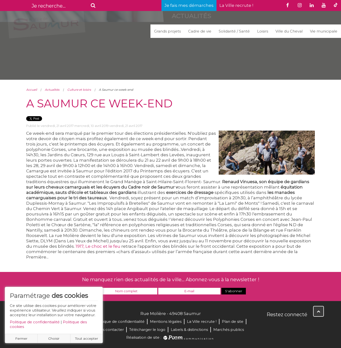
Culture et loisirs (79, 89)
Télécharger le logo (147, 329)
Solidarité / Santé (234, 31)
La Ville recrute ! (236, 5)
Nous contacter (109, 329)
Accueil (31, 89)
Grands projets (167, 31)
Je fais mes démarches (189, 5)
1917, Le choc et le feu (98, 246)
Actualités (52, 89)
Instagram (303, 325)
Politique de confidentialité (35, 322)
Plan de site (232, 321)
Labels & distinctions (189, 329)
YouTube (292, 325)
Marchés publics (228, 329)
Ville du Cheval (289, 31)
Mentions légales (166, 321)
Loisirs (262, 31)
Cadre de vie (199, 31)
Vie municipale (323, 31)
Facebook (270, 325)
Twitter (281, 325)
